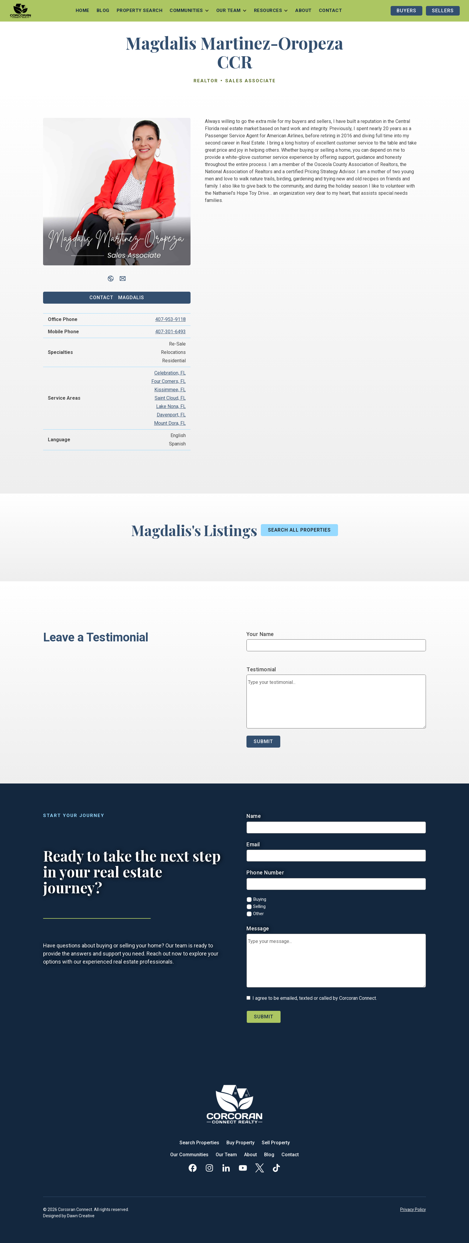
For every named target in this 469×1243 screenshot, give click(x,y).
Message (257, 929)
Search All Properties (299, 530)
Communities (186, 10)
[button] (189, 10)
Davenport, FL (171, 415)
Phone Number (265, 873)
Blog (103, 10)
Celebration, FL (170, 373)
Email (253, 845)
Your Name (260, 634)
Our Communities (189, 1154)
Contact (330, 10)
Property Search (140, 10)
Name (253, 816)
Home (82, 10)
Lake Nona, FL (171, 406)
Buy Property (240, 1142)
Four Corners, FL (168, 381)
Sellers (443, 10)
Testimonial (261, 670)
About (303, 10)
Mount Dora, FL (170, 423)
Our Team (226, 1154)
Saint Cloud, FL (170, 398)
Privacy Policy (413, 1209)
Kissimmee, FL (170, 389)
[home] (20, 11)
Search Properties (199, 1142)
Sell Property (276, 1142)
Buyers (406, 10)
